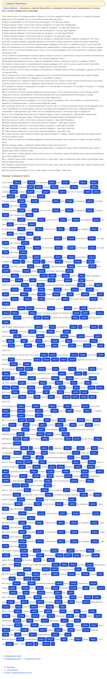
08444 (21, 574)
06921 (96, 192)
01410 (22, 546)
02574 (54, 187)
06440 (60, 467)
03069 (91, 569)
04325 (40, 555)
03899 (20, 434)
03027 (83, 182)
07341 (58, 262)
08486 (90, 551)
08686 (52, 276)
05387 (42, 462)
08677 (68, 555)
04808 (59, 555)
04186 (31, 378)
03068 (65, 276)
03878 (57, 593)
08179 (16, 583)
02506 (71, 266)
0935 (30, 187)
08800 (38, 187)
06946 (95, 555)
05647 (40, 434)
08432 (41, 271)
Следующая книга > (33, 659)
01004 (24, 485)
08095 (31, 518)
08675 (55, 360)
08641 (16, 262)
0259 (24, 196)
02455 (78, 373)
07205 (25, 243)
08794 (30, 308)
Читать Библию (10, 8)
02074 (26, 537)
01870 (94, 182)
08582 (76, 313)
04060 (21, 383)
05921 (52, 467)
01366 (13, 192)
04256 (27, 569)
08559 (24, 555)
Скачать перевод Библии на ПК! (18, 673)
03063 (23, 252)
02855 (13, 187)
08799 (52, 355)
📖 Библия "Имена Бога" (15, 3)
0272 (71, 457)
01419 (37, 560)
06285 (87, 192)
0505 (5, 266)
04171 (74, 355)
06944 (25, 285)
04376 (44, 355)
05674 (37, 360)
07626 (31, 182)
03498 (20, 369)
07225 (100, 355)
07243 (76, 453)
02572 (85, 406)
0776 (52, 327)
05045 (85, 294)
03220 (10, 196)
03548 (81, 285)
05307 (55, 565)
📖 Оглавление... (11, 670)
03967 (14, 387)
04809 (76, 555)
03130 (58, 602)
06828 (52, 182)
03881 (6, 322)
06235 (68, 280)
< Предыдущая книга (12, 659)
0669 (30, 234)
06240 (50, 639)
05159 (73, 565)
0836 (23, 206)
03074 (29, 644)
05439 (20, 639)
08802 (49, 434)
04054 (55, 378)
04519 (32, 224)
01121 (68, 308)
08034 (17, 182)
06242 (77, 262)
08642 (38, 327)
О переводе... (10, 667)
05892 (62, 373)
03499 (18, 504)
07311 (43, 276)
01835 (41, 196)
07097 (65, 182)
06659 (83, 308)
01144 (39, 499)
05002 (45, 569)
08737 (28, 369)
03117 (9, 644)
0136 (78, 569)
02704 (74, 187)
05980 (40, 336)
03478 (17, 318)
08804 (14, 313)
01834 (30, 192)
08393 (63, 429)
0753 (31, 266)
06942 (21, 308)
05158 (18, 560)
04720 (69, 271)
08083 (41, 639)
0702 (74, 383)
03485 (26, 527)
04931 (32, 313)
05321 (29, 215)
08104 (6, 313)
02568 (90, 262)
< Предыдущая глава (12, 656)
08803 (54, 569)
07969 (25, 588)
